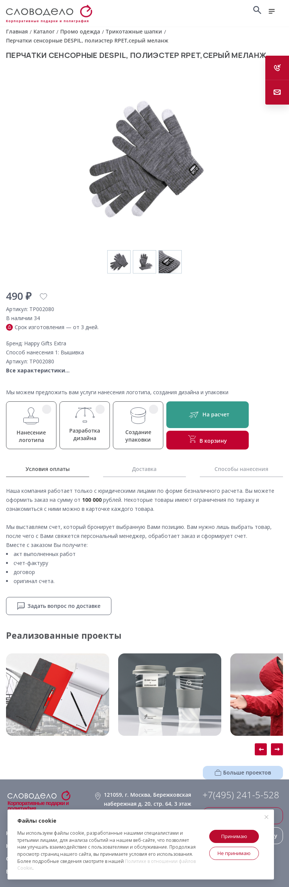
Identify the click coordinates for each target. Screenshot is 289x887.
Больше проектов (243, 772)
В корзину (207, 439)
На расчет (207, 414)
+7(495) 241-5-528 (240, 794)
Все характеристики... (38, 370)
